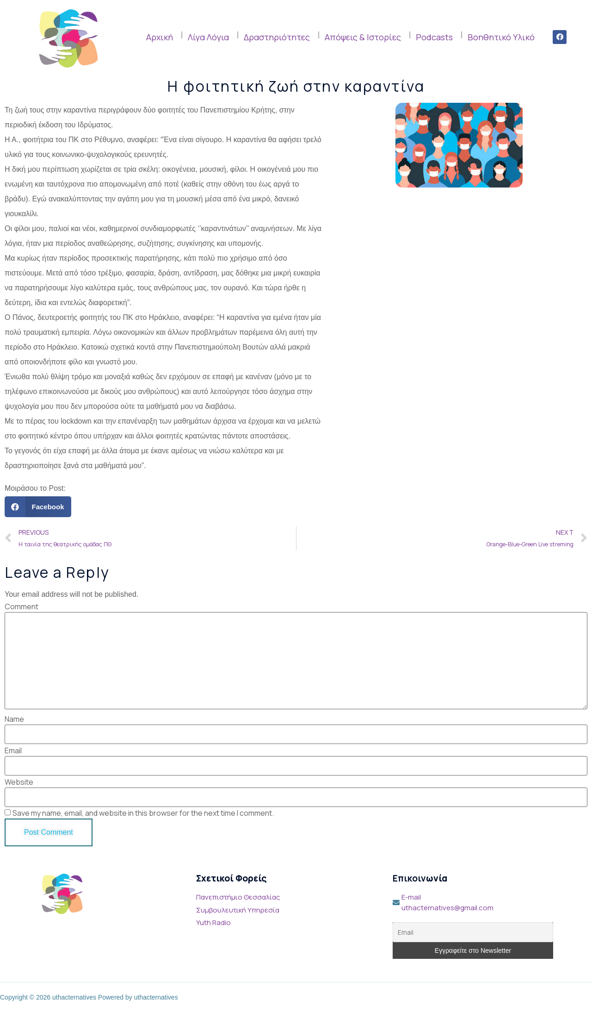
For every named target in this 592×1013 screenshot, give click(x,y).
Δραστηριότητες (277, 37)
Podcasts (434, 37)
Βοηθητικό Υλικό (501, 37)
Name (14, 719)
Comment (21, 606)
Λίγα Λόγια (208, 37)
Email (13, 750)
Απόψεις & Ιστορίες (363, 37)
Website (19, 782)
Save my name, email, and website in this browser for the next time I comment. (143, 813)
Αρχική (159, 37)
